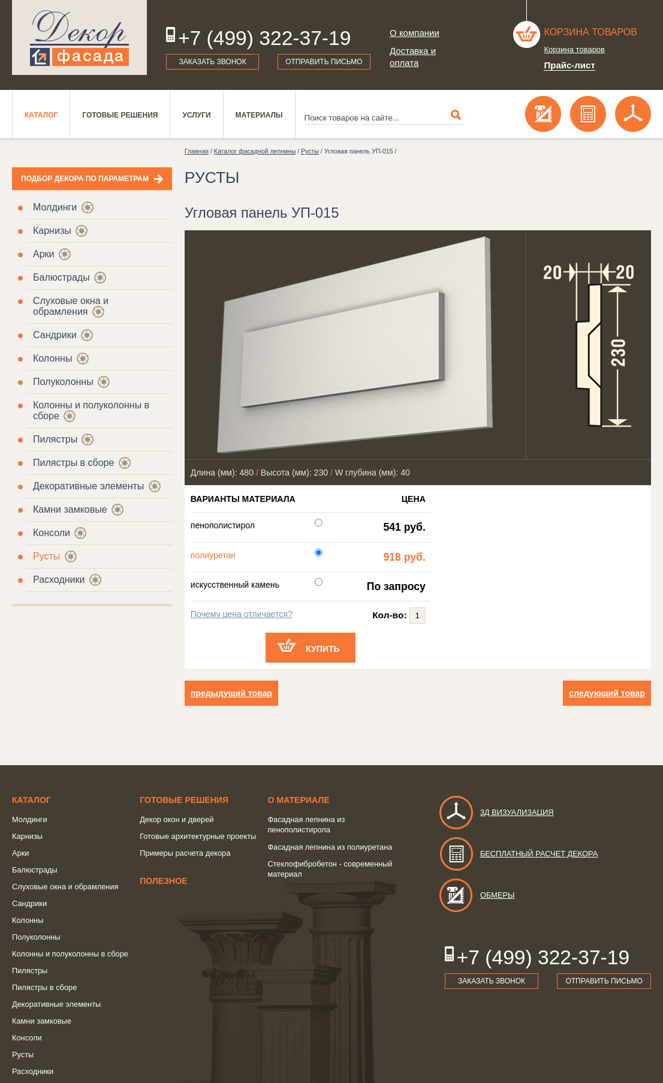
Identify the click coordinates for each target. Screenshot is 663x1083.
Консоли (51, 533)
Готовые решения (120, 115)
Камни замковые (70, 509)
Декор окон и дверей (176, 819)
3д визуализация (496, 812)
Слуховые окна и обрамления (71, 306)
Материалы (259, 115)
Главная (197, 151)
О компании (414, 33)
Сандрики (55, 335)
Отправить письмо (324, 62)
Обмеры (476, 895)
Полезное (163, 881)
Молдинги (55, 207)
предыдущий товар (231, 693)
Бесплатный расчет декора (518, 853)
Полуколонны (63, 382)
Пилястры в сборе (73, 463)
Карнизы (52, 230)
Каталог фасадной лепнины (255, 151)
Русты (46, 556)
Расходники (59, 579)
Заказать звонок (212, 62)
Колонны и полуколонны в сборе (70, 953)
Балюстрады (61, 277)
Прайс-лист (569, 65)
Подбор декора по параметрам (85, 179)
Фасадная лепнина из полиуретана (329, 847)
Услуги (196, 115)
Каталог (41, 115)
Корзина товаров (590, 32)
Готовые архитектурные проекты (198, 836)
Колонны (52, 358)
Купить (323, 649)
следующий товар (607, 693)
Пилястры (55, 439)
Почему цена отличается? (242, 614)
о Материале (298, 800)
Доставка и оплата (413, 57)
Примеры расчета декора (185, 853)
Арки (44, 254)
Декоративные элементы (88, 486)
